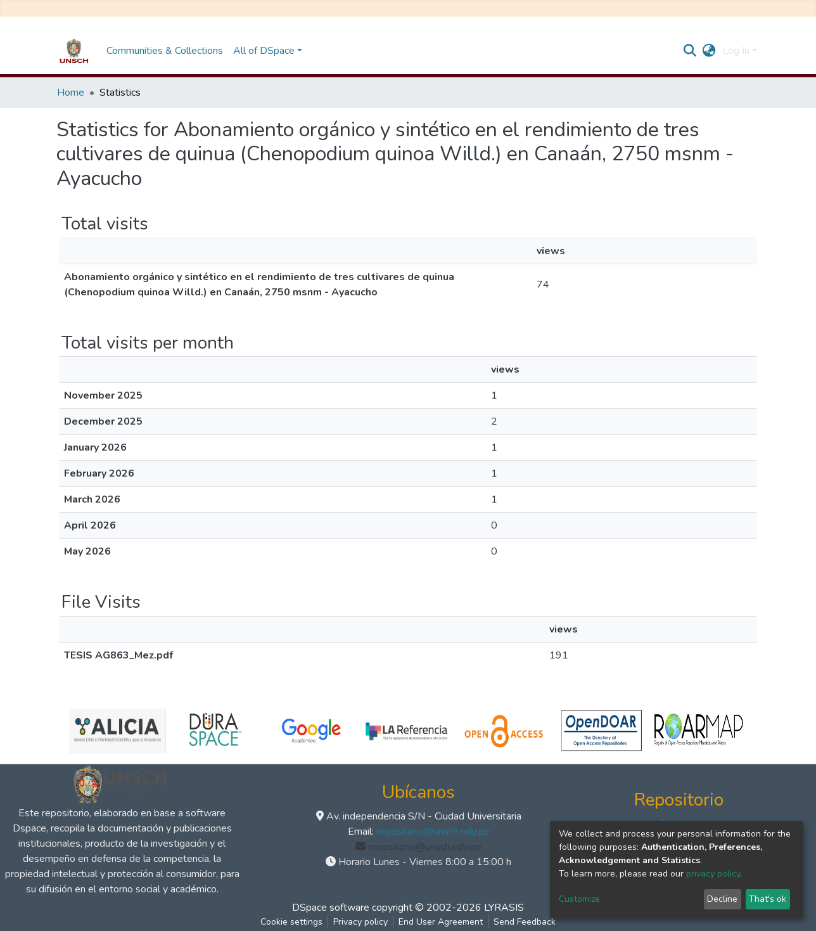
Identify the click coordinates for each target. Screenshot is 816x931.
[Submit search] (690, 50)
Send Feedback (525, 922)
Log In (735, 51)
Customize (579, 899)
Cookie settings (291, 922)
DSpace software (330, 908)
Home (70, 93)
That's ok (767, 899)
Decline (722, 899)
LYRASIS (504, 908)
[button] (709, 50)
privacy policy (713, 874)
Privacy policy (360, 922)
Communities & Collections (164, 51)
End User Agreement (440, 922)
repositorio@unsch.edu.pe (433, 831)
